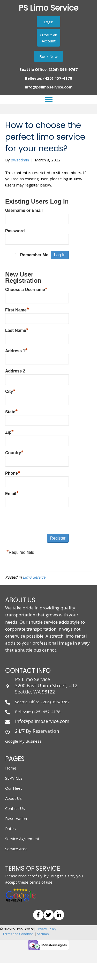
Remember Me (34, 255)
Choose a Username (26, 289)
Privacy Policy (46, 929)
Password (15, 231)
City (10, 391)
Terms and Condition (18, 934)
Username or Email (24, 210)
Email (11, 493)
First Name (17, 309)
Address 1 (16, 350)
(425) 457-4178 (57, 78)
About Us (13, 798)
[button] (48, 21)
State (11, 411)
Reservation (16, 818)
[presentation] (44, 521)
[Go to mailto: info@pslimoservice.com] (48, 721)
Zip (9, 432)
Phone (12, 472)
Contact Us (15, 808)
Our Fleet (13, 788)
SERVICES (14, 778)
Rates (10, 828)
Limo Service (34, 577)
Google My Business (23, 741)
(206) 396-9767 (63, 69)
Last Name (16, 330)
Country (14, 452)
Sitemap (43, 934)
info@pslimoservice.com (48, 86)
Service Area (16, 848)
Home (10, 768)
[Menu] (49, 99)
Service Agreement (22, 838)
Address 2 (15, 371)
